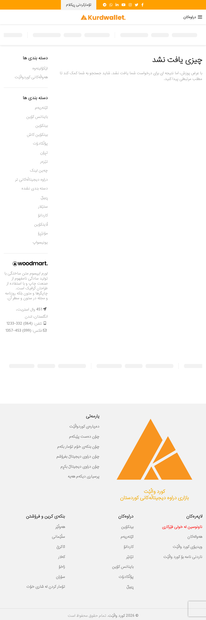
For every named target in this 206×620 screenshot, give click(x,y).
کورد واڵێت (116, 616)
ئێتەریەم (41, 108)
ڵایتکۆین (41, 224)
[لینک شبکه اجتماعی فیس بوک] (142, 5)
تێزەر (44, 162)
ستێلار (43, 207)
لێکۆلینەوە (40, 68)
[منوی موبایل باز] (193, 17)
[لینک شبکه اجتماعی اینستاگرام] (130, 5)
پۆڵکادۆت (40, 143)
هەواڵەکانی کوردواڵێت (31, 77)
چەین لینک (39, 170)
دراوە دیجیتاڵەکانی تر (31, 180)
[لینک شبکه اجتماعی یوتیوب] (123, 5)
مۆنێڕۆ (43, 233)
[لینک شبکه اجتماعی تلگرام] (104, 5)
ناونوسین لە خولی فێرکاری (182, 527)
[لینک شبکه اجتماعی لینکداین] (117, 5)
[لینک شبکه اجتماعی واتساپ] (111, 5)
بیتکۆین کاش (37, 135)
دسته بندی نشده (34, 188)
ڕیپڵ (44, 197)
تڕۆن (44, 153)
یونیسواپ (40, 242)
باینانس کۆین (37, 117)
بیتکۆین (41, 126)
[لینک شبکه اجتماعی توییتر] (136, 5)
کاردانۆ (43, 215)
